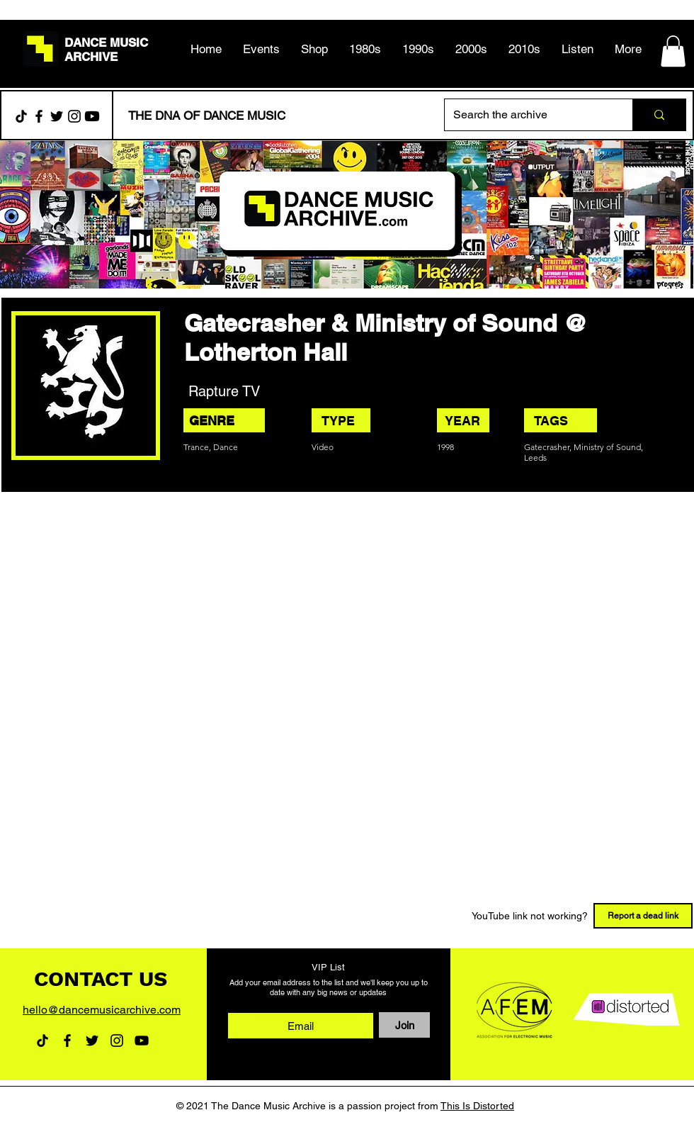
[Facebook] (38, 116)
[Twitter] (56, 116)
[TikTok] (21, 116)
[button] (365, 49)
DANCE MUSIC (106, 42)
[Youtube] (92, 116)
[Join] (404, 1025)
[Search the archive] (528, 114)
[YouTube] (141, 1040)
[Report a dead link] (643, 916)
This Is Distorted (477, 1105)
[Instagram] (74, 116)
